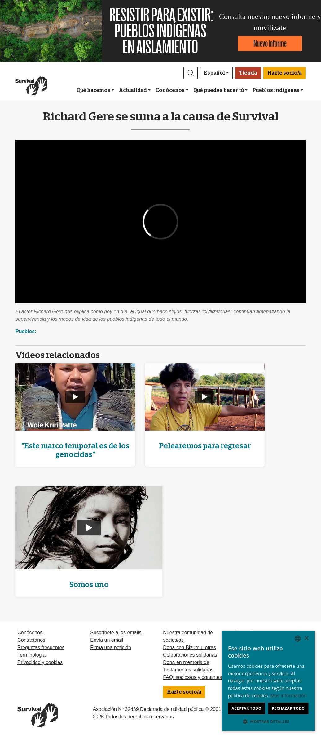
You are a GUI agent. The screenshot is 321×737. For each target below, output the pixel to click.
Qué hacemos (93, 90)
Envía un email (106, 640)
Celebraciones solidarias (190, 655)
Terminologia (31, 655)
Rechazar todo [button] (288, 708)
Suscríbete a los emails (115, 632)
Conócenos (170, 90)
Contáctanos (31, 640)
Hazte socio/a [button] (284, 72)
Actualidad (133, 90)
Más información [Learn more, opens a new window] (288, 696)
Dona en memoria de (186, 662)
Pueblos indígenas (276, 90)
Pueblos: (26, 331)
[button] (190, 73)
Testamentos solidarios (188, 669)
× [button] (306, 638)
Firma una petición (110, 647)
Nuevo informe (270, 43)
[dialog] (268, 681)
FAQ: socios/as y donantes (192, 677)
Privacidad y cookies (40, 662)
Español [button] (214, 72)
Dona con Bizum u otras (189, 647)
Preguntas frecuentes (40, 647)
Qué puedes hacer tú (218, 90)
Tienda (248, 72)
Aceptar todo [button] (246, 708)
